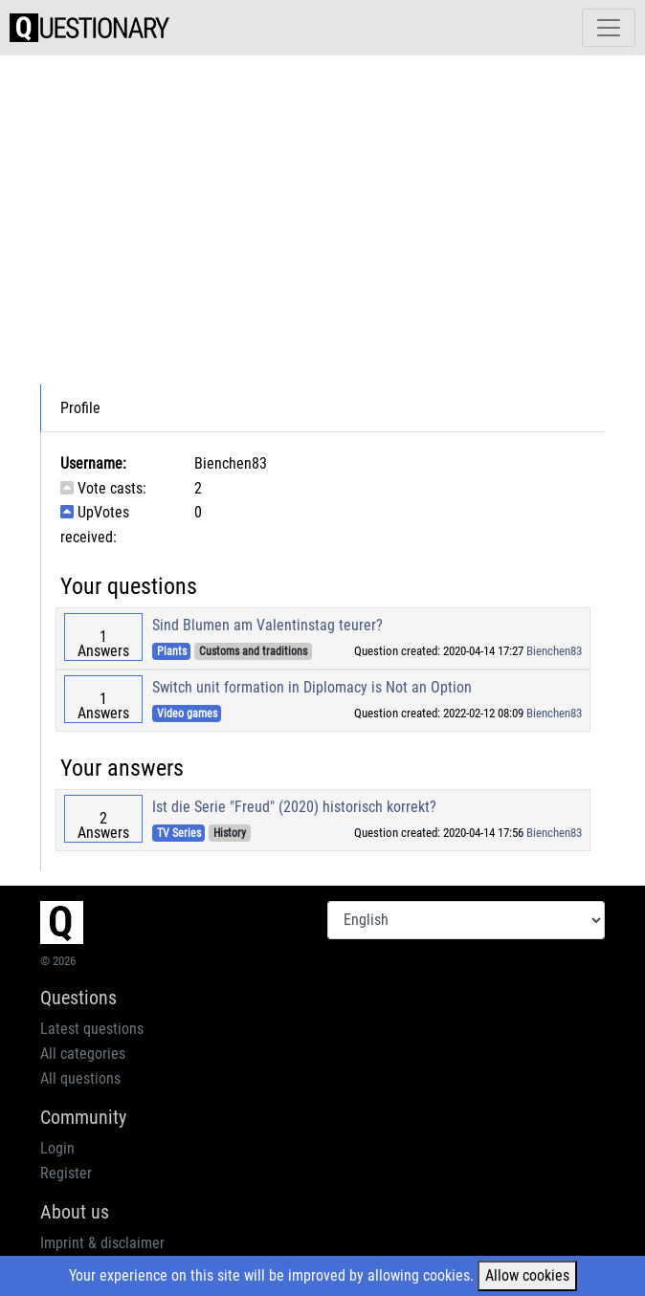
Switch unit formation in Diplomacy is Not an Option (312, 687)
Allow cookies (527, 1275)
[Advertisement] (340, 205)
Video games (187, 713)
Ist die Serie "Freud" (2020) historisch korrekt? (294, 807)
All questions (80, 1078)
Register (66, 1173)
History (229, 833)
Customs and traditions (253, 651)
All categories (82, 1053)
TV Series (179, 833)
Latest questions (92, 1029)
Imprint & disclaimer (102, 1243)
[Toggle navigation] (608, 28)
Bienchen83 (554, 651)
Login (57, 1148)
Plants (172, 651)
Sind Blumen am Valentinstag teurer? (267, 625)
